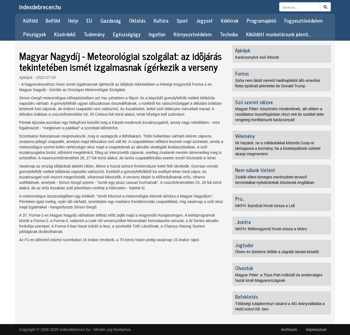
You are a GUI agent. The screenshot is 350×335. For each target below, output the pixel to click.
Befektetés (246, 296)
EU (89, 20)
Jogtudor (244, 245)
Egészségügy (127, 34)
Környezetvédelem (193, 34)
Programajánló (261, 20)
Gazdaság (110, 20)
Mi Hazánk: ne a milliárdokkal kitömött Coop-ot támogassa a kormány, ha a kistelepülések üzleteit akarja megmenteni (277, 148)
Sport (182, 20)
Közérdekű (64, 34)
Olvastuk (244, 268)
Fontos (242, 73)
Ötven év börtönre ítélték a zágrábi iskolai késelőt (277, 252)
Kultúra (161, 20)
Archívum (289, 329)
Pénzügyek (34, 34)
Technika (229, 34)
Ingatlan (157, 34)
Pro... (240, 199)
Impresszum (316, 329)
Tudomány (94, 34)
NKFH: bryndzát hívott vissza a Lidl (265, 206)
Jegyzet (204, 20)
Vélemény (245, 136)
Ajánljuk (26, 77)
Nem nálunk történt (255, 170)
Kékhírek (229, 20)
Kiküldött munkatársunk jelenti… (278, 34)
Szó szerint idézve (254, 102)
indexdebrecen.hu (40, 7)
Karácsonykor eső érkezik (257, 57)
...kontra (243, 222)
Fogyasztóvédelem (303, 20)
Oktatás (137, 20)
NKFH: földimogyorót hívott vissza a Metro (271, 229)
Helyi (73, 20)
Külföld (30, 20)
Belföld (53, 20)
